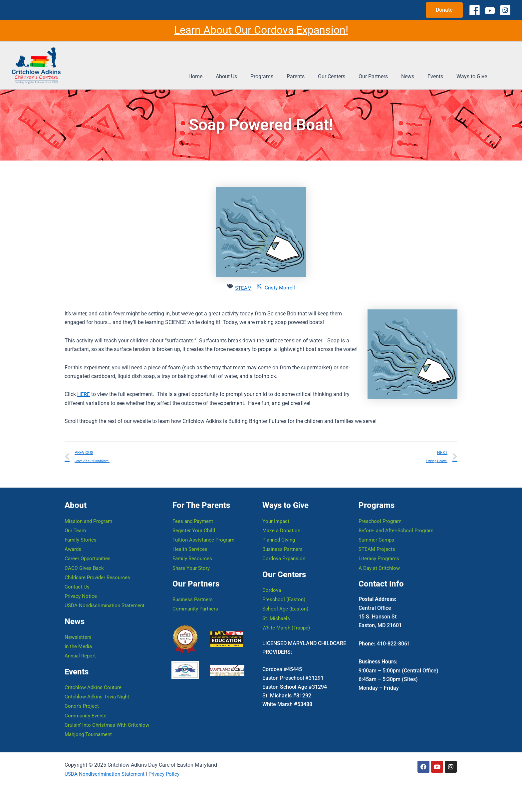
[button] (444, 10)
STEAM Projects (377, 540)
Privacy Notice (81, 590)
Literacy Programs (380, 550)
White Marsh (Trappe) (287, 622)
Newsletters (78, 632)
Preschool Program (381, 510)
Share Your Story (192, 560)
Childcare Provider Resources (99, 570)
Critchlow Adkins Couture (94, 684)
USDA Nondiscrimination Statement (106, 600)
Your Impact (276, 510)
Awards (73, 540)
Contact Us (77, 580)
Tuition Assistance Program (204, 530)
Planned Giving (280, 530)
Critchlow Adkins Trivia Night (98, 694)
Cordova (272, 582)
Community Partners (196, 602)
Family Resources (193, 550)
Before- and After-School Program (398, 520)
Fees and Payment (194, 510)
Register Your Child (194, 520)
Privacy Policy (168, 774)
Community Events (87, 714)
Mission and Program (90, 510)
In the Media (79, 642)
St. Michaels (276, 612)
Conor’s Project (82, 704)
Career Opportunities (89, 550)
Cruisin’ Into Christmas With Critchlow (108, 724)
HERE (83, 394)
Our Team (76, 520)
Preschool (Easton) (284, 592)
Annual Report (81, 652)
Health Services (190, 540)
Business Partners (193, 592)
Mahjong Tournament (90, 734)
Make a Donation (282, 520)
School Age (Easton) (286, 602)
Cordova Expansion (285, 550)
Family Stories (81, 530)
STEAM (243, 288)
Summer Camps (377, 530)
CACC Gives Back (85, 560)
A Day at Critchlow (380, 560)
